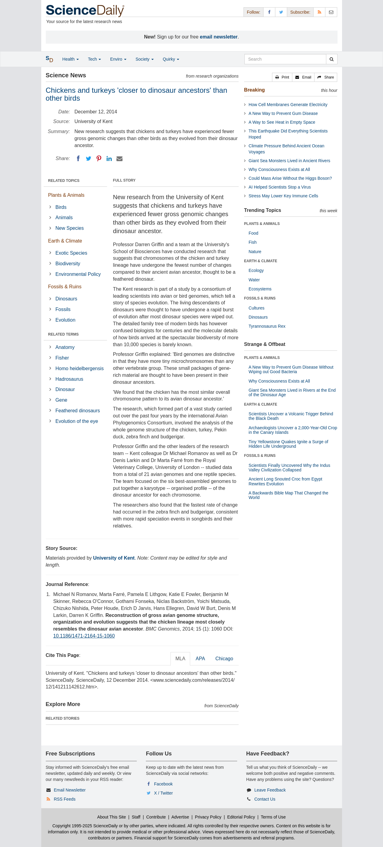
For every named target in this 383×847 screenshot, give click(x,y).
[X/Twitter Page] (281, 12)
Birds (60, 207)
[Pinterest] (98, 158)
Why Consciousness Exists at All (279, 169)
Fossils (63, 309)
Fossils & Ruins (65, 286)
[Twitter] (88, 158)
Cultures (256, 308)
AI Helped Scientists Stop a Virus (280, 187)
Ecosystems (260, 288)
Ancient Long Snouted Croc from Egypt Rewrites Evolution (285, 481)
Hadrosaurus (69, 379)
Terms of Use (273, 817)
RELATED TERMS (63, 334)
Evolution (65, 320)
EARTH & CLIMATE (260, 261)
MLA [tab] (180, 658)
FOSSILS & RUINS (260, 298)
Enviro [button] (118, 59)
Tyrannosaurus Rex (267, 326)
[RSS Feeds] (319, 12)
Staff (136, 817)
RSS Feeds (65, 799)
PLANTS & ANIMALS (262, 224)
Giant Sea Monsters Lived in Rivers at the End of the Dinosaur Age (292, 392)
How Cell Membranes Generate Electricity (288, 104)
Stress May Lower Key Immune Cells (283, 195)
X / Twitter (163, 793)
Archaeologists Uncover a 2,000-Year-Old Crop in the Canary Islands (293, 430)
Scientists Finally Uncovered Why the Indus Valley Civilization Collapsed (289, 467)
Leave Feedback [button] (270, 790)
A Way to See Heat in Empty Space (282, 122)
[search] (332, 59)
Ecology (256, 270)
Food (253, 233)
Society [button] (145, 59)
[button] (282, 77)
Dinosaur (65, 389)
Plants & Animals (66, 195)
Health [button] (70, 59)
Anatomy (65, 347)
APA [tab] (200, 658)
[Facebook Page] (269, 12)
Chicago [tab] (224, 658)
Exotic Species (71, 253)
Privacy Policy (208, 817)
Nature (255, 251)
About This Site (111, 817)
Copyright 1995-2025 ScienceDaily (85, 825)
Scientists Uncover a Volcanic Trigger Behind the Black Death (291, 416)
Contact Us (264, 799)
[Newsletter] (331, 12)
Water (254, 279)
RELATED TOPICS (64, 181)
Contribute (156, 817)
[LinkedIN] (109, 158)
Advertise (180, 817)
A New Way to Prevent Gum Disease (283, 113)
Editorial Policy (241, 817)
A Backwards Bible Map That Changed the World (288, 495)
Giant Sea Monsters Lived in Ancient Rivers (289, 160)
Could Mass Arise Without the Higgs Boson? (290, 178)
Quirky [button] (171, 59)
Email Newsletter (70, 790)
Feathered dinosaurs (77, 410)
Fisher (62, 357)
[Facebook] (78, 158)
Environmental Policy (78, 274)
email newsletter (219, 36)
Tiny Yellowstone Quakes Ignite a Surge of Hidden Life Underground (288, 444)
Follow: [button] (253, 12)
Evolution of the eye (76, 421)
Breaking (254, 89)
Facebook (163, 784)
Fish (253, 242)
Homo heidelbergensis (79, 368)
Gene (61, 400)
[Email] (119, 158)
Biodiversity (67, 263)
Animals (64, 217)
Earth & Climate (65, 240)
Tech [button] (94, 59)
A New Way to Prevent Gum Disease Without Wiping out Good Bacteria (291, 369)
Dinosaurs (66, 298)
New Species (69, 228)
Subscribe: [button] (300, 12)
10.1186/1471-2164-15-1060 (84, 635)
